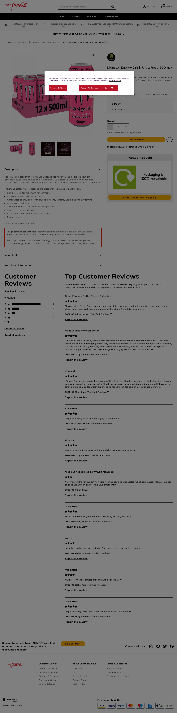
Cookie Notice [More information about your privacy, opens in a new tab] (115, 80)
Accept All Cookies (89, 88)
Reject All (109, 88)
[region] (89, 83)
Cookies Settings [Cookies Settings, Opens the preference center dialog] (58, 88)
